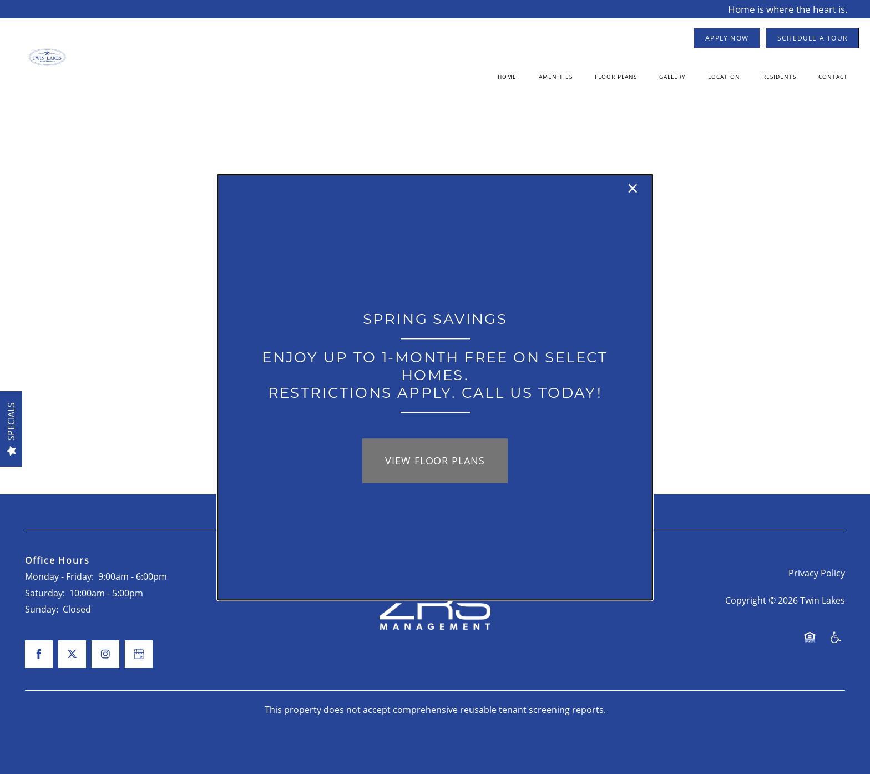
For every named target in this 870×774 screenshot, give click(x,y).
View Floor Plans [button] (434, 461)
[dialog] (435, 387)
